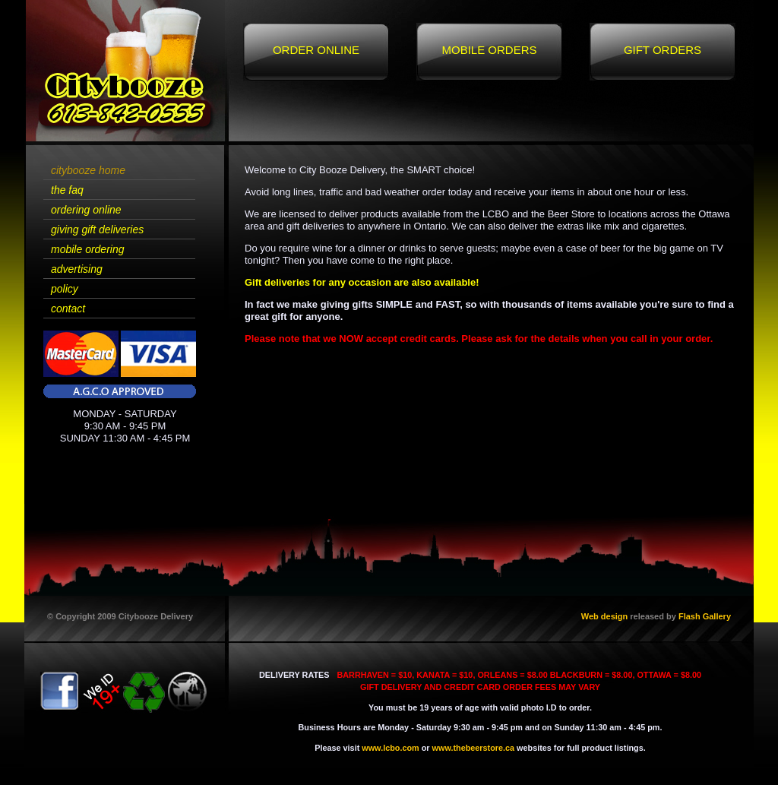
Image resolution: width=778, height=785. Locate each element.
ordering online (86, 210)
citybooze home (88, 170)
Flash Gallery (704, 616)
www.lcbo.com (390, 747)
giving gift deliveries (97, 229)
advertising (77, 269)
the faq (67, 190)
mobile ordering (88, 249)
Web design (604, 616)
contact (68, 308)
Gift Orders (662, 49)
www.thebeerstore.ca (473, 747)
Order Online (316, 49)
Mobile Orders (488, 49)
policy (64, 289)
